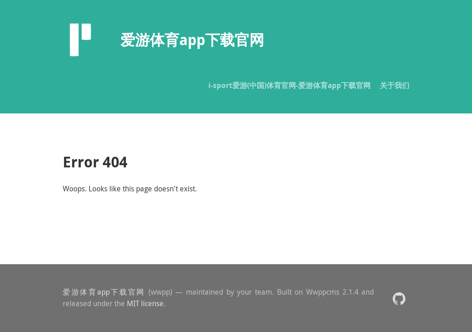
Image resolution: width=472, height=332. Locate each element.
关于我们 (394, 85)
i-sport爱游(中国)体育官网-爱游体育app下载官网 (289, 85)
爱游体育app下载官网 (104, 292)
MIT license (145, 303)
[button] (399, 298)
